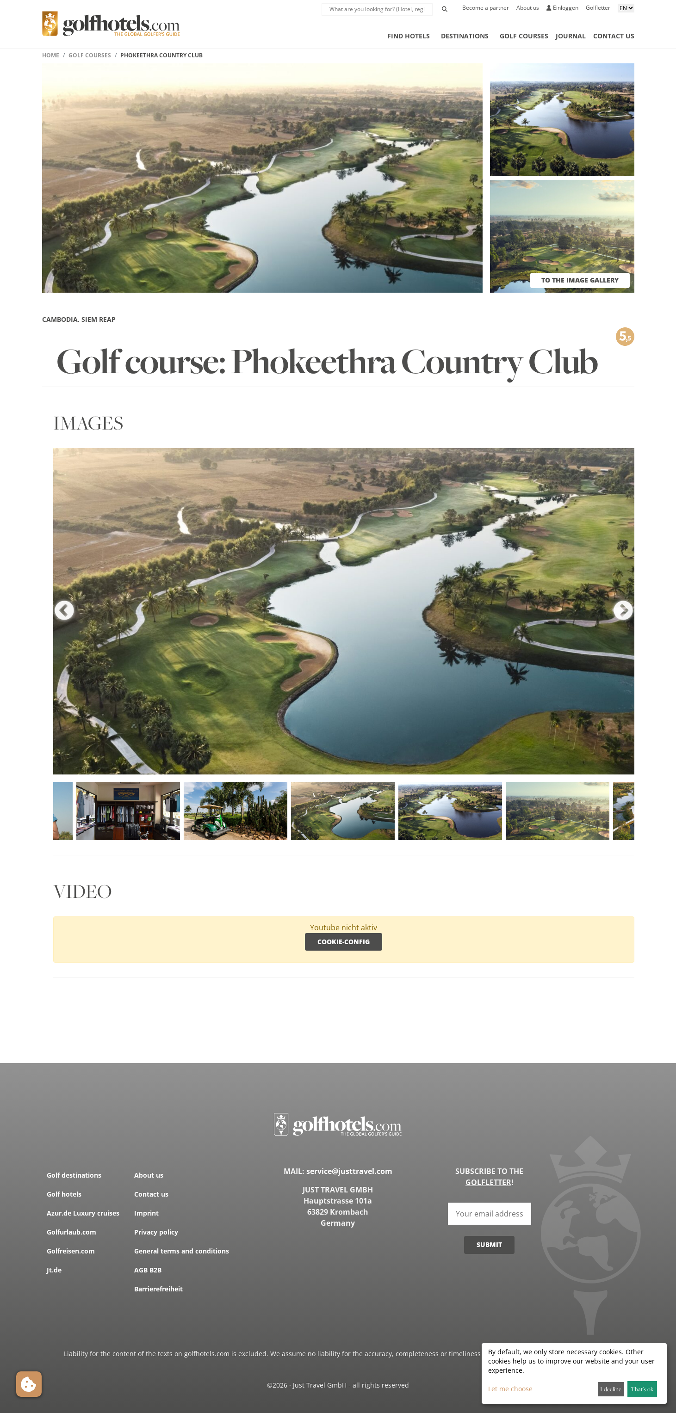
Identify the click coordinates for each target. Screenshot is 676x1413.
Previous (64, 611)
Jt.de (54, 1270)
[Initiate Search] (444, 9)
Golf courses (524, 35)
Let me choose (510, 1388)
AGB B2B (147, 1270)
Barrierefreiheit (158, 1288)
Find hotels (408, 35)
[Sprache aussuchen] (626, 8)
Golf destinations (74, 1175)
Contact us (613, 35)
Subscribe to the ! (489, 1176)
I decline (610, 1389)
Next (623, 611)
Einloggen (562, 8)
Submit (489, 1244)
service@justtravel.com (349, 1171)
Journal (571, 35)
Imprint (146, 1213)
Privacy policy (156, 1232)
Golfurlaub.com (71, 1232)
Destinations (465, 35)
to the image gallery (580, 280)
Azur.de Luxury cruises (83, 1213)
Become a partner (485, 8)
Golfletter (598, 8)
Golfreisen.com (71, 1251)
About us (527, 8)
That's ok (642, 1389)
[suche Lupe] (377, 9)
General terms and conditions (181, 1251)
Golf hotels (64, 1194)
